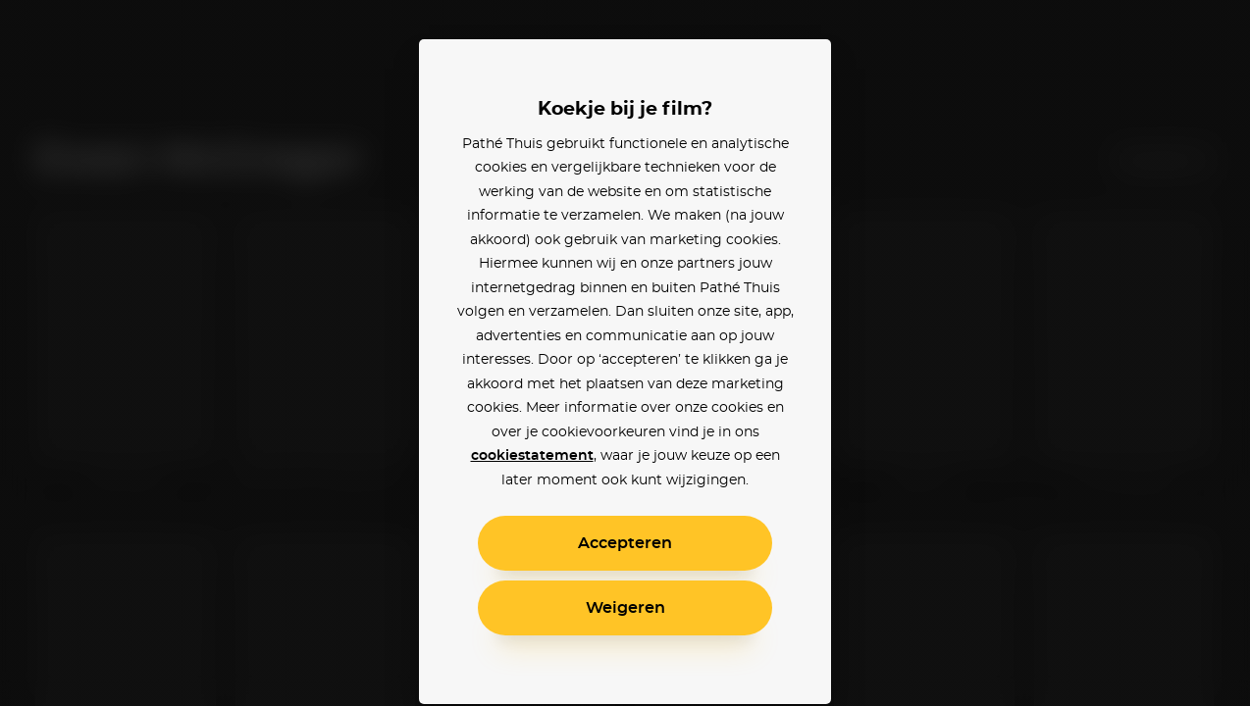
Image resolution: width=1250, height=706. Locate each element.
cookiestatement (532, 456)
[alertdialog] (625, 353)
